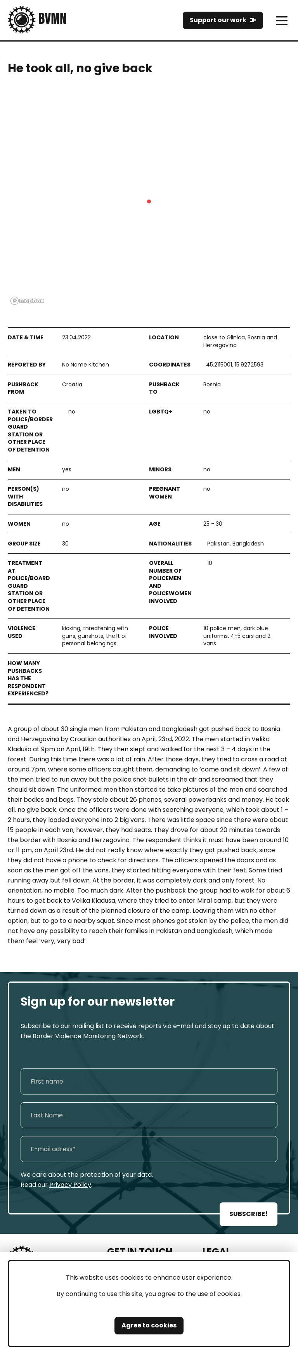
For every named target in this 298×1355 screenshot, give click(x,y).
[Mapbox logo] (27, 300)
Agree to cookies (149, 1325)
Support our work (218, 20)
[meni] (281, 20)
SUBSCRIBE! (248, 1213)
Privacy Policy (70, 1184)
